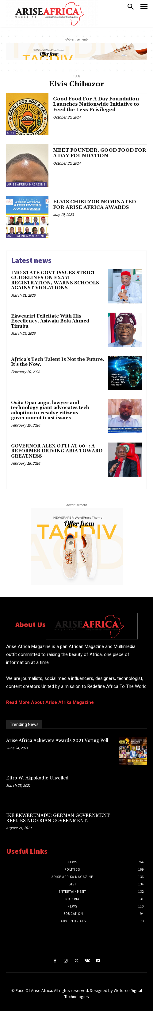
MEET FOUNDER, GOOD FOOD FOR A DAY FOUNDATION (99, 153)
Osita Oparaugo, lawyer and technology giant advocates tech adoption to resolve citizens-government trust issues (50, 410)
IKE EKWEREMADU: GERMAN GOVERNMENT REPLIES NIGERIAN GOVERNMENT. (58, 818)
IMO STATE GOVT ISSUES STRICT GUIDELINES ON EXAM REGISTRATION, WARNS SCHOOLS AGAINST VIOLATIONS (55, 280)
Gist (10, 133)
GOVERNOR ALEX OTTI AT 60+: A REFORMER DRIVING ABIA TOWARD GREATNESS (56, 451)
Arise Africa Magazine (26, 236)
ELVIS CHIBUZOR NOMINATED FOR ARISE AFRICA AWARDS (94, 204)
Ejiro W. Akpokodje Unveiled (37, 778)
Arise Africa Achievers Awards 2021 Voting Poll (57, 741)
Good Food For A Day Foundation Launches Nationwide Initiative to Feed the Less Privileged (96, 104)
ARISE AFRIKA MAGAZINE (26, 184)
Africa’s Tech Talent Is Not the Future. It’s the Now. (57, 362)
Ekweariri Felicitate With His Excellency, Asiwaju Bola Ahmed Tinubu (50, 321)
